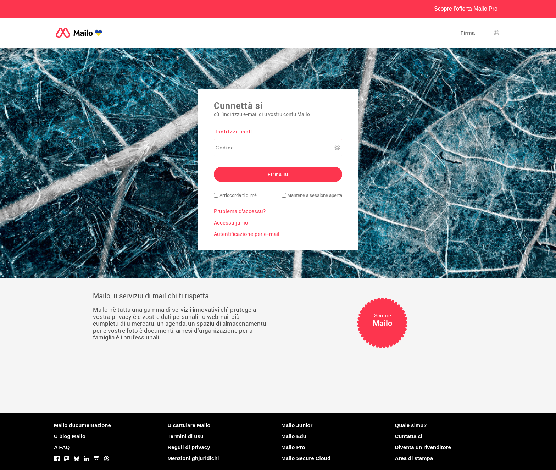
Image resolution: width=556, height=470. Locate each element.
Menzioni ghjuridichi (193, 458)
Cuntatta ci (409, 436)
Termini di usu (186, 436)
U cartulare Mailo (189, 425)
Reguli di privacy (189, 447)
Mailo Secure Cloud (305, 458)
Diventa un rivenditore (423, 447)
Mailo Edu (293, 436)
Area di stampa (414, 458)
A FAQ (62, 447)
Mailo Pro (293, 447)
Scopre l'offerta (465, 9)
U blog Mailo (69, 436)
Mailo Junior (296, 425)
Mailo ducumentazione (82, 425)
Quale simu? (411, 425)
